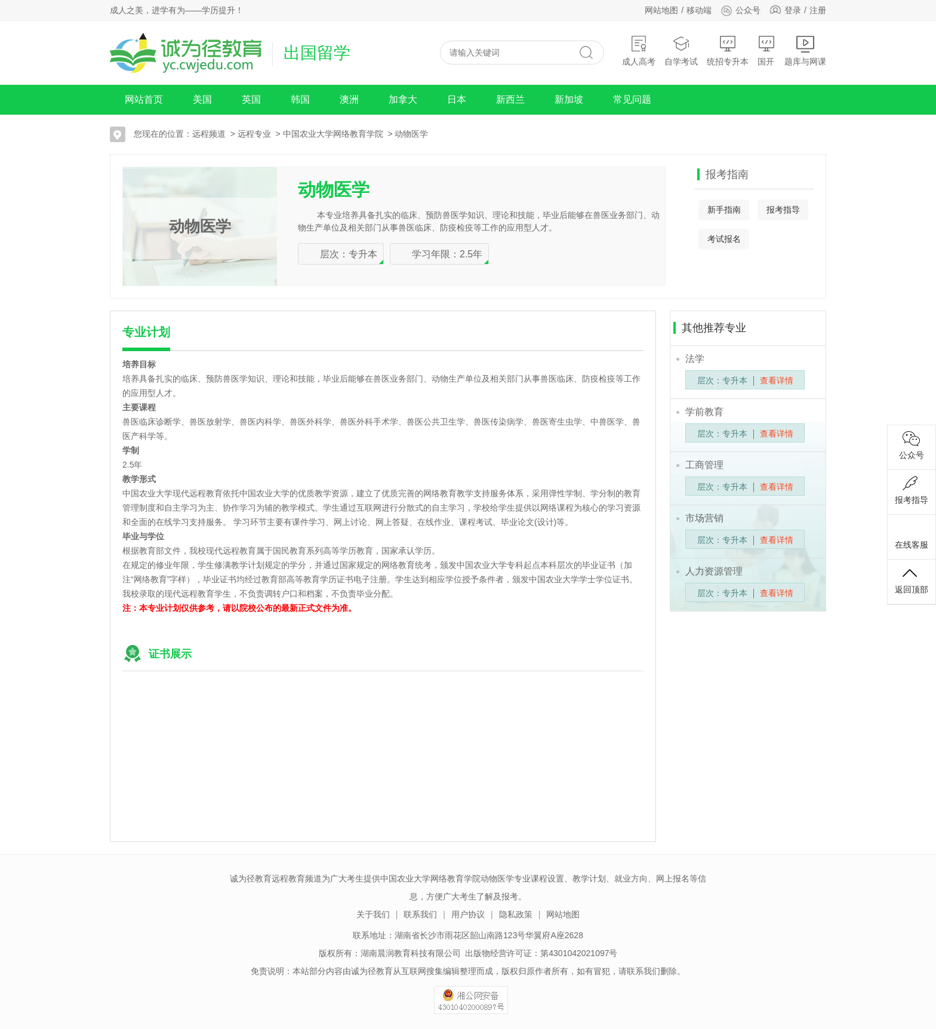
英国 (251, 99)
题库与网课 (805, 50)
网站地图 (661, 10)
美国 (202, 99)
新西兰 (510, 99)
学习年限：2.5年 (447, 254)
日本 (456, 99)
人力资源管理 (714, 571)
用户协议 (468, 914)
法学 (694, 359)
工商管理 (704, 465)
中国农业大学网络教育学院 (333, 134)
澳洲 (349, 99)
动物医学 (411, 134)
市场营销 (704, 518)
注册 (817, 10)
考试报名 (724, 239)
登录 (792, 10)
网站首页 (144, 99)
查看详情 (776, 380)
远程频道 (209, 134)
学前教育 (704, 412)
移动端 (699, 10)
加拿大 (403, 99)
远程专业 (254, 134)
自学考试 (681, 50)
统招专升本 (728, 50)
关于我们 (373, 914)
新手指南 (724, 209)
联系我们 (420, 914)
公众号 (741, 10)
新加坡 (569, 99)
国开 (766, 50)
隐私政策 (515, 914)
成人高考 (638, 50)
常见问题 (632, 99)
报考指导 (783, 209)
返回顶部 (911, 580)
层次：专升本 (348, 254)
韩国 (300, 99)
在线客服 (911, 535)
